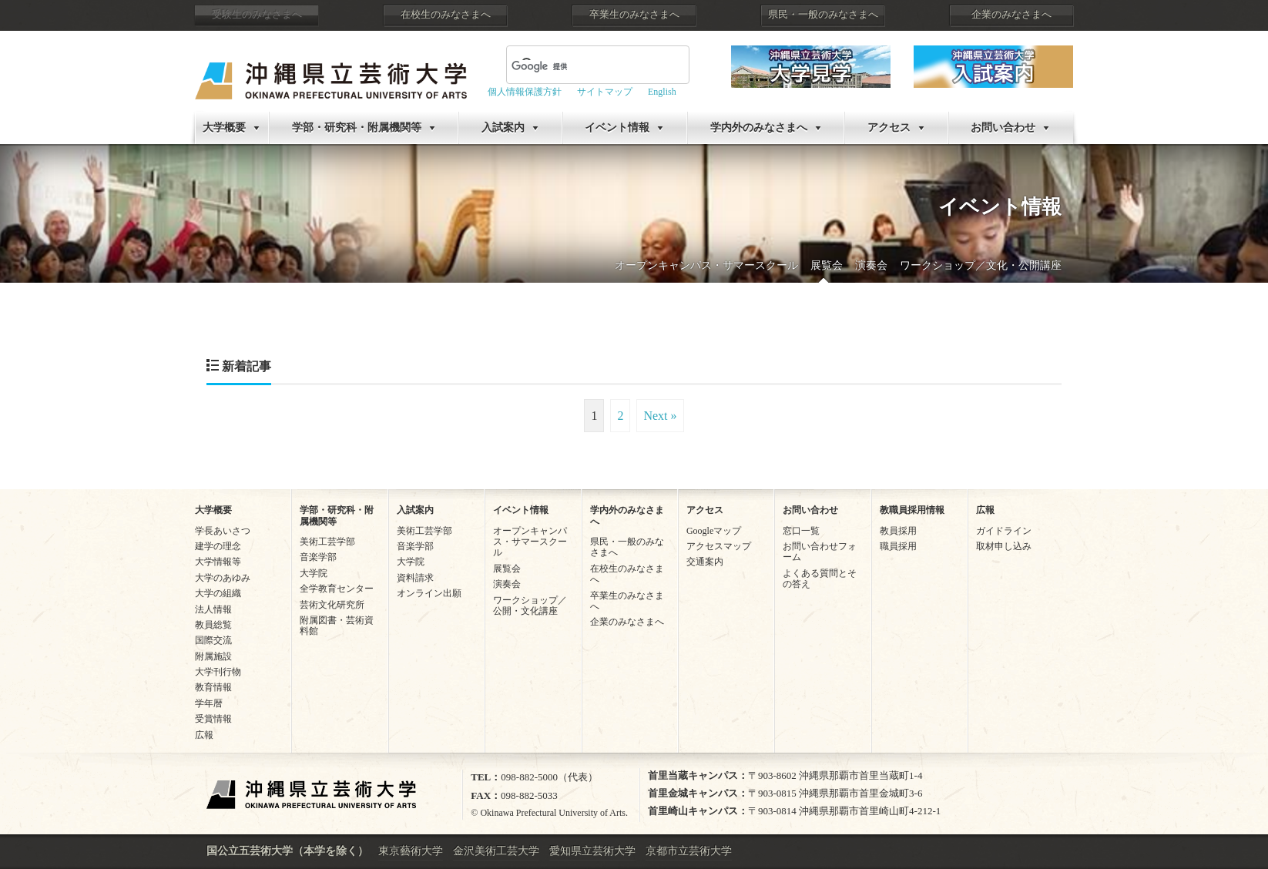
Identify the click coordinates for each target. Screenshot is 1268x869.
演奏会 (871, 265)
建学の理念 (218, 546)
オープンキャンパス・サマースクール (706, 265)
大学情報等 (218, 561)
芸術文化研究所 (332, 604)
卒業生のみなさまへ (634, 14)
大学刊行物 (218, 671)
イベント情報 (617, 127)
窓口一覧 (801, 530)
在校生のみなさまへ (446, 14)
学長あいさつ (222, 530)
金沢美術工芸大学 (496, 851)
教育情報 (213, 687)
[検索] (579, 66)
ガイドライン (1004, 530)
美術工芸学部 (327, 541)
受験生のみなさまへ (257, 14)
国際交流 (213, 640)
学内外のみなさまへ (758, 127)
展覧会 (826, 265)
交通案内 (704, 561)
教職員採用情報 (912, 510)
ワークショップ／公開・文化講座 (530, 605)
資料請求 (415, 577)
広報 (204, 735)
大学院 (313, 573)
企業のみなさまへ (1011, 14)
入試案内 (503, 127)
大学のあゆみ (222, 577)
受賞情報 (213, 718)
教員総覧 (213, 624)
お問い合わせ (1003, 127)
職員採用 (898, 546)
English (662, 91)
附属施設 (213, 656)
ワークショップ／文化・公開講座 (981, 265)
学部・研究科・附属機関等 (356, 127)
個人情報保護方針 (525, 91)
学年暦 (209, 703)
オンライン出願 (429, 593)
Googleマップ (713, 530)
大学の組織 (218, 593)
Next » (659, 415)
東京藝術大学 (410, 851)
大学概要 (224, 127)
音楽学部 (318, 557)
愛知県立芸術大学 (592, 851)
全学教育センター (337, 588)
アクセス (889, 127)
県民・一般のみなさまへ (823, 14)
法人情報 (213, 609)
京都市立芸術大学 (689, 851)
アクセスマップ (718, 546)
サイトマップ (604, 91)
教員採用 (898, 530)
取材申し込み (1004, 546)
